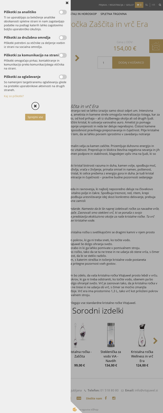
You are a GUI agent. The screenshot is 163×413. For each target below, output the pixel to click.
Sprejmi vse (35, 117)
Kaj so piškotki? (14, 96)
